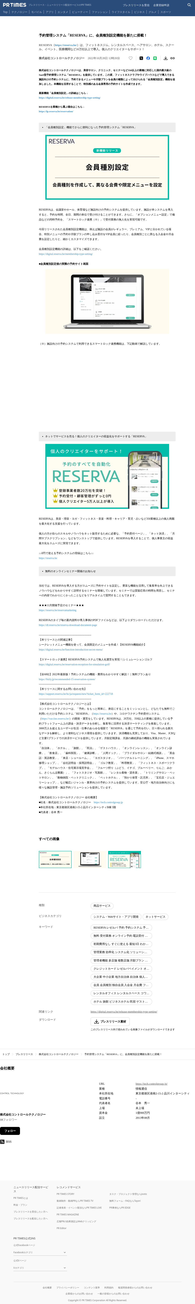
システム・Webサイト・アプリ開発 (116, 916)
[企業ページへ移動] (12, 1094)
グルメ (153, 12)
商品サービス (102, 905)
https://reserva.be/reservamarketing (57, 610)
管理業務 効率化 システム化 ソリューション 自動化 (123, 952)
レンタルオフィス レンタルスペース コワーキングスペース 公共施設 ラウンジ (123, 993)
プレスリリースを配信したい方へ (31, 1218)
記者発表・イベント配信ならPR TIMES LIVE (79, 1207)
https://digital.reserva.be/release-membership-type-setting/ (70, 97)
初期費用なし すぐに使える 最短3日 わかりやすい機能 (123, 943)
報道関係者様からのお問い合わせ (135, 1287)
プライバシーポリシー (67, 1287)
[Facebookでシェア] (148, 58)
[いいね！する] (131, 58)
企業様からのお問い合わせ (79, 1293)
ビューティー (80, 12)
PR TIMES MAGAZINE (68, 1214)
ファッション (100, 12)
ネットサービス (155, 916)
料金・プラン (20, 1204)
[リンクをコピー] (172, 58)
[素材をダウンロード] (166, 58)
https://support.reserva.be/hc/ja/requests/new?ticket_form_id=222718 (76, 694)
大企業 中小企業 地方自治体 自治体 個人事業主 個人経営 (123, 976)
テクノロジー (19, 12)
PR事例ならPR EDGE (119, 1207)
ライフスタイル (121, 12)
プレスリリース (24, 1054)
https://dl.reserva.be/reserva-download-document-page (68, 625)
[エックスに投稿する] (141, 58)
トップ (6, 1054)
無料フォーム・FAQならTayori (125, 1200)
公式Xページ (20, 1260)
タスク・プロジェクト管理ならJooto (128, 1194)
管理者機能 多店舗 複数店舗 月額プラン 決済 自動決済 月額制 (123, 960)
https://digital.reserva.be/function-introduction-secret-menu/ (71, 649)
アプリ (50, 12)
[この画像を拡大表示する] (55, 859)
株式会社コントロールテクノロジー (58, 1054)
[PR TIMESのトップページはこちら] (47, 5)
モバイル (36, 12)
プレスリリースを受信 (136, 5)
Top (5, 12)
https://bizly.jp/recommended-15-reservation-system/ (67, 679)
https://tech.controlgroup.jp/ (151, 1083)
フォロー (10, 1130)
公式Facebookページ (24, 1245)
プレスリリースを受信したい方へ (31, 1211)
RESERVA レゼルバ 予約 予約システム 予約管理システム (123, 927)
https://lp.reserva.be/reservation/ (56, 111)
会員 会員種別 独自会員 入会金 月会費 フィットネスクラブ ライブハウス (123, 985)
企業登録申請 (161, 5)
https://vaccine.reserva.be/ (55, 718)
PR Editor (62, 1228)
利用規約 (108, 1287)
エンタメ (63, 12)
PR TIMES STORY (65, 1194)
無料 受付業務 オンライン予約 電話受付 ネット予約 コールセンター (123, 935)
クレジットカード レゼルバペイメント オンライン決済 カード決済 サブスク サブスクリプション (123, 968)
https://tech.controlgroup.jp (108, 802)
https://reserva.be (48, 558)
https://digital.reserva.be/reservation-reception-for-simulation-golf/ (74, 664)
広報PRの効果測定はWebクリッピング (76, 1221)
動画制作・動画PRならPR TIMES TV (75, 1200)
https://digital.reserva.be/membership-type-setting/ (66, 254)
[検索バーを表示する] (189, 5)
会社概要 (47, 1287)
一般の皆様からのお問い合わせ (113, 1293)
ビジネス (139, 12)
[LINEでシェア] (155, 58)
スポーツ (165, 12)
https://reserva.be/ (66, 45)
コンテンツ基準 (92, 1287)
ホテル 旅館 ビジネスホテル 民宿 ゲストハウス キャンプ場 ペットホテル (123, 1001)
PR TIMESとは (21, 1198)
